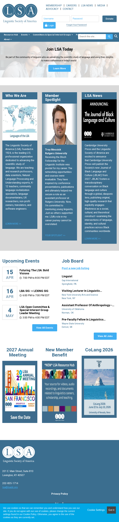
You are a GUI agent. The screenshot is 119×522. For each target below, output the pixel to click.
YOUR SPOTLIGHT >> (55, 235)
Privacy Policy (59, 494)
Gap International (70, 280)
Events (25, 34)
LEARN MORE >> (13, 223)
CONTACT (68, 9)
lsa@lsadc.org (10, 487)
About (8, 39)
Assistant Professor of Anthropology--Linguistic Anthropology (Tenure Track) (88, 305)
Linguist (67, 276)
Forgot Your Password (76, 24)
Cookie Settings (96, 510)
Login (51, 25)
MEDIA (101, 5)
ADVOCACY (52, 9)
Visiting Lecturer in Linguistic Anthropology (81, 291)
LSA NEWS (87, 5)
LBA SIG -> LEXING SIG (34, 291)
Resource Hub (11, 34)
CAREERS (71, 5)
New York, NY (69, 298)
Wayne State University (73, 323)
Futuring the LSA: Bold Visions (34, 272)
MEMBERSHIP (54, 5)
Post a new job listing (75, 268)
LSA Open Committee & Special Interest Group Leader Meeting (35, 310)
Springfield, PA (69, 284)
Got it (111, 510)
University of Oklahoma (73, 309)
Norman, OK (68, 312)
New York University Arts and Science (80, 295)
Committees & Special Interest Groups (53, 34)
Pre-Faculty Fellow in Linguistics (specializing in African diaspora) (84, 319)
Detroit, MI (67, 327)
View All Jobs (105, 336)
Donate (109, 18)
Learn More (59, 68)
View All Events (44, 327)
